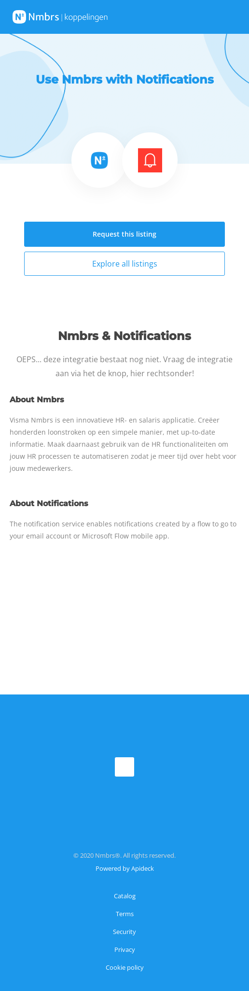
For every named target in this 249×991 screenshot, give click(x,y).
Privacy (124, 949)
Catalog (125, 896)
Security (124, 931)
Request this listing (124, 234)
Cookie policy (125, 967)
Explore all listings (124, 263)
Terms (125, 913)
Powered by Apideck (125, 868)
